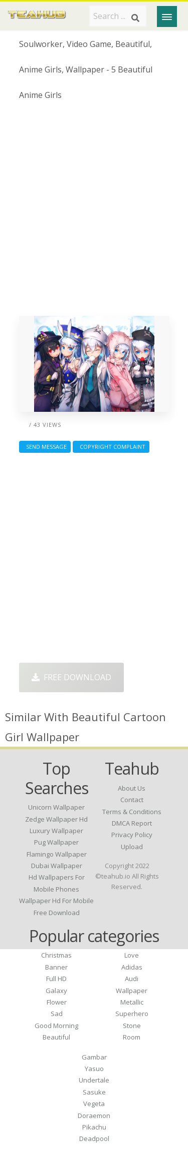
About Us (131, 788)
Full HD (56, 978)
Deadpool (94, 1138)
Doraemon (94, 1115)
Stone (132, 1025)
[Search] (135, 17)
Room (131, 1037)
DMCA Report (132, 823)
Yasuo (94, 1068)
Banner (56, 967)
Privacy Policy (131, 834)
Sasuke (94, 1092)
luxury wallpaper (56, 830)
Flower (57, 1002)
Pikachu (94, 1127)
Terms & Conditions (131, 811)
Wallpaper (131, 990)
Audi (131, 978)
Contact (131, 799)
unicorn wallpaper (56, 807)
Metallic (131, 1002)
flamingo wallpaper (57, 854)
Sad (57, 1013)
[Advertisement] (94, 212)
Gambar (94, 1057)
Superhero (131, 1013)
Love (131, 955)
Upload (132, 846)
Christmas (56, 955)
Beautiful (56, 1037)
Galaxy (56, 990)
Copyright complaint (111, 446)
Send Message (45, 446)
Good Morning (56, 1025)
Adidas (131, 967)
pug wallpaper (56, 842)
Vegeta (94, 1103)
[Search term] (118, 16)
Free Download (71, 677)
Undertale (94, 1080)
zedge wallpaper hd (56, 819)
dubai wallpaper (56, 865)
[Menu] (167, 16)
